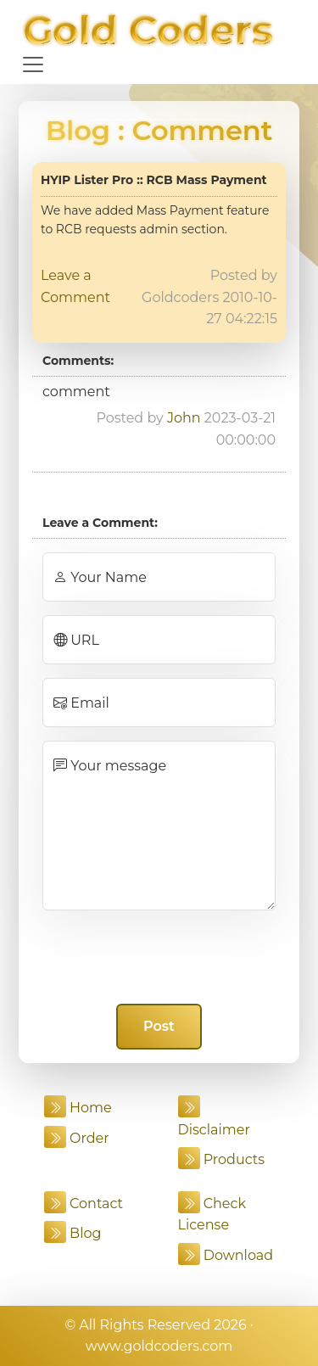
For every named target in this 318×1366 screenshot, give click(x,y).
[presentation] (159, 957)
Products (221, 1159)
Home (78, 1108)
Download (226, 1255)
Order (76, 1138)
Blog (78, 130)
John (184, 418)
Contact (83, 1203)
